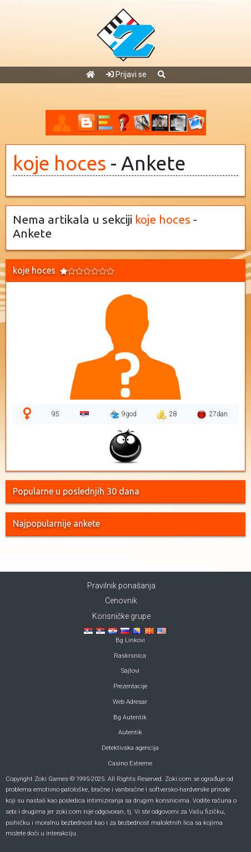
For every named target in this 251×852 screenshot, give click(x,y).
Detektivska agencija (130, 748)
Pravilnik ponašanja (121, 585)
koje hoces (59, 163)
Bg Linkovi (130, 640)
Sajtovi (130, 670)
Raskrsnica (130, 655)
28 (167, 414)
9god (123, 414)
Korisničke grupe (121, 616)
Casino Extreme (130, 763)
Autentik (130, 732)
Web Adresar (130, 701)
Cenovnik (121, 600)
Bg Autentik (130, 717)
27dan (212, 414)
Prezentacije (130, 686)
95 (55, 414)
